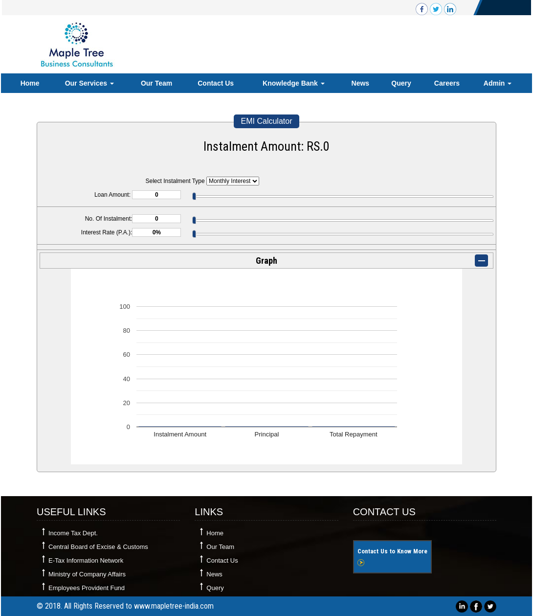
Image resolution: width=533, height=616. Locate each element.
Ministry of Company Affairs (87, 574)
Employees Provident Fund (86, 588)
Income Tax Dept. (73, 533)
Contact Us (216, 83)
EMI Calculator (266, 121)
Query (401, 83)
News (361, 83)
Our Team (156, 83)
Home (30, 83)
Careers (447, 83)
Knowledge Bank (294, 83)
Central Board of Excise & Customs (98, 546)
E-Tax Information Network (85, 560)
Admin (497, 83)
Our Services (89, 83)
